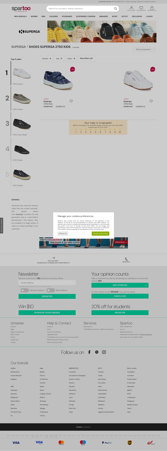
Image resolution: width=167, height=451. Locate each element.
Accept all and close (100, 233)
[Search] (115, 9)
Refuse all (62, 233)
